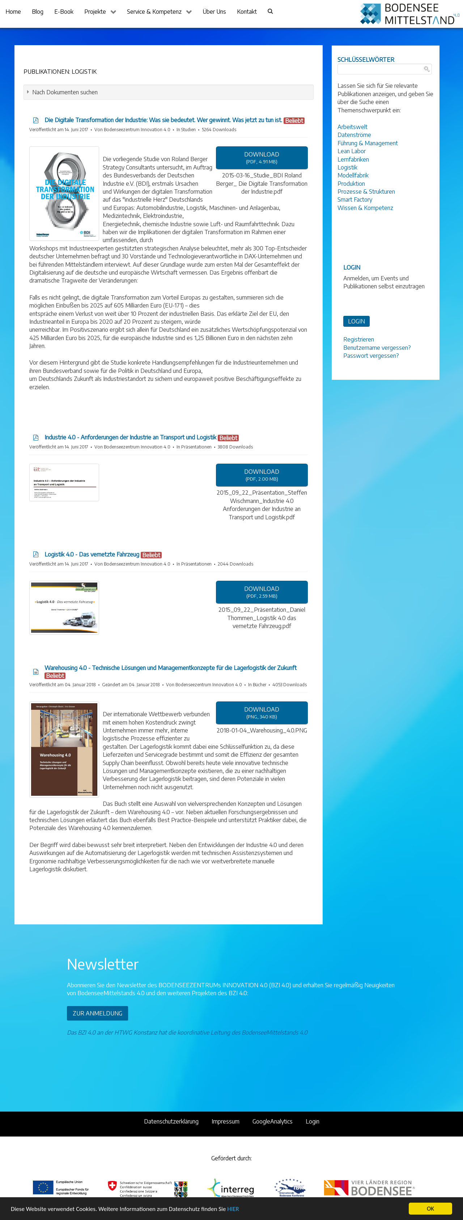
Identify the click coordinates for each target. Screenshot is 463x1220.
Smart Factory (354, 199)
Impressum (225, 1121)
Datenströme (354, 134)
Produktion (351, 183)
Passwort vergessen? (371, 355)
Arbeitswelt (352, 126)
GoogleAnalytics (272, 1121)
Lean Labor (351, 151)
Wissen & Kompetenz (365, 207)
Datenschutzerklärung (171, 1121)
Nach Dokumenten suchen (65, 92)
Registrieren (358, 339)
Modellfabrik (353, 175)
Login (312, 1121)
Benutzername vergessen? (377, 347)
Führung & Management (367, 143)
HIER (233, 1209)
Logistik (347, 167)
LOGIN (356, 321)
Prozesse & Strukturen (366, 191)
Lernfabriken (353, 159)
